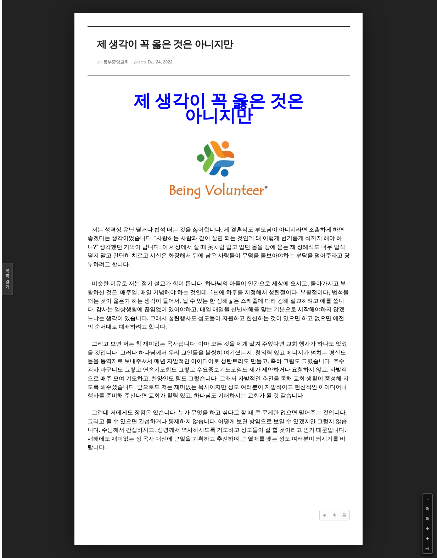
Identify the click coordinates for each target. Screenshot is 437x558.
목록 (7, 279)
